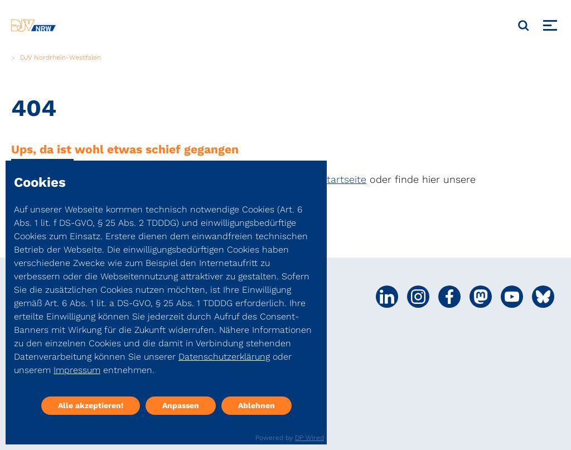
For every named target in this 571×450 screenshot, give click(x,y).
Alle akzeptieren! (90, 405)
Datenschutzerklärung (224, 356)
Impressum (77, 370)
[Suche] (523, 25)
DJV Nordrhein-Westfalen (60, 57)
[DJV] (33, 25)
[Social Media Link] (387, 297)
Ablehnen (256, 405)
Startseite (343, 179)
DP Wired (309, 438)
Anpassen (180, 405)
